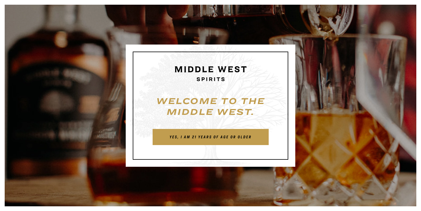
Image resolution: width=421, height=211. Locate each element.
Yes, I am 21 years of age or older (211, 137)
